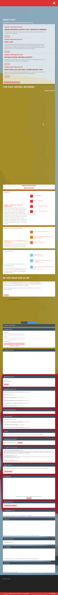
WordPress (27, 593)
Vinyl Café (8, 42)
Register (17, 345)
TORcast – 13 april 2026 (38, 200)
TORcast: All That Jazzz (11, 447)
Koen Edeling (8, 266)
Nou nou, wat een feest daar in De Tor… (42, 231)
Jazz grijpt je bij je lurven (38, 242)
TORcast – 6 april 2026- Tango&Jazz (41, 205)
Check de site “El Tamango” (11, 505)
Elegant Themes (12, 593)
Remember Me (6, 341)
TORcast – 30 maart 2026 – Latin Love (41, 211)
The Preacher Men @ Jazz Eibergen (11, 424)
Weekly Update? (50, 90)
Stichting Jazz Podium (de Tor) (36, 593)
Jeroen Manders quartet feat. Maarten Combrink (25, 30)
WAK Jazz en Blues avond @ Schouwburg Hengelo (13, 427)
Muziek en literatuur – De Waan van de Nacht (13, 403)
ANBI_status (25, 282)
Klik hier (6, 384)
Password (5, 336)
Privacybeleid (45, 593)
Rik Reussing (37, 262)
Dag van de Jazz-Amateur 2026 (10, 405)
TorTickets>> (40, 434)
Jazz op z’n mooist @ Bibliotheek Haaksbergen (13, 421)
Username (6, 332)
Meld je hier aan (8, 471)
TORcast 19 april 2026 (38, 195)
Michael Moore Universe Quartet (18, 57)
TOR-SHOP (20, 442)
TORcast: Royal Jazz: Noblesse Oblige (11, 450)
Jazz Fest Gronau (7, 419)
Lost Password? (12, 345)
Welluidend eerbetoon (38, 254)
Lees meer (7, 36)
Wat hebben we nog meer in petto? (12, 82)
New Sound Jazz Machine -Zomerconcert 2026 (23, 70)
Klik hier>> (30, 515)
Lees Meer (6, 295)
